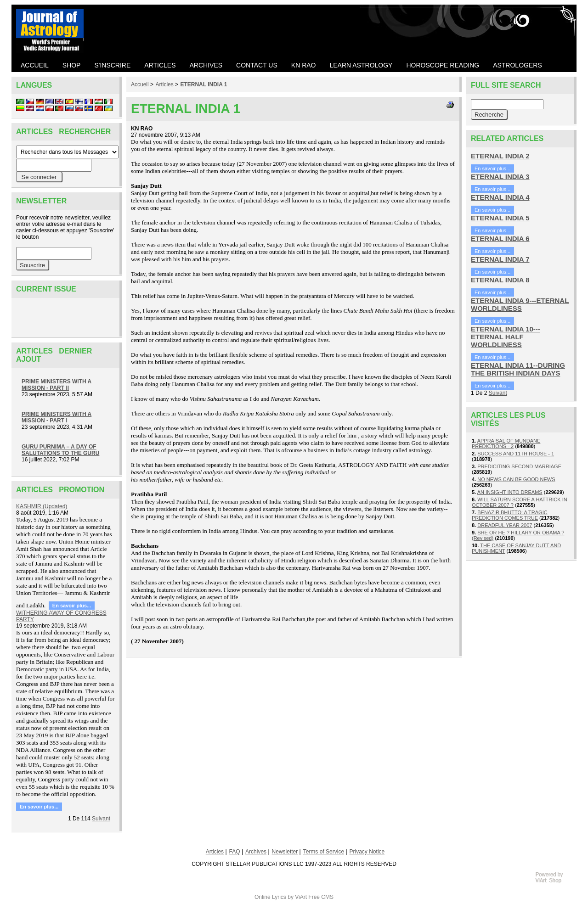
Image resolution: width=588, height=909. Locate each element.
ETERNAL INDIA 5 (500, 218)
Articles (164, 84)
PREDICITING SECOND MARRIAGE (519, 466)
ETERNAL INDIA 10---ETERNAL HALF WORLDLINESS (505, 336)
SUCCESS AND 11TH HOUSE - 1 (515, 453)
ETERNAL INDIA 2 (500, 156)
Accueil (140, 84)
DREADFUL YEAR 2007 (504, 525)
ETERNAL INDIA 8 (500, 280)
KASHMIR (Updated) (41, 506)
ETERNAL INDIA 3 (500, 176)
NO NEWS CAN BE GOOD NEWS (516, 479)
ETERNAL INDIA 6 (500, 238)
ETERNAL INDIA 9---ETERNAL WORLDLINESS (520, 304)
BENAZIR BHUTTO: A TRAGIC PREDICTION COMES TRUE (510, 515)
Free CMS (321, 897)
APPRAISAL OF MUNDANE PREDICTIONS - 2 (506, 443)
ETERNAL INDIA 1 (203, 84)
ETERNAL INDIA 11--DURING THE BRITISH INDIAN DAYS (518, 369)
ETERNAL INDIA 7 (500, 259)
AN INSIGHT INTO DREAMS (510, 492)
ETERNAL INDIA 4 (500, 197)
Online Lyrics (270, 897)
